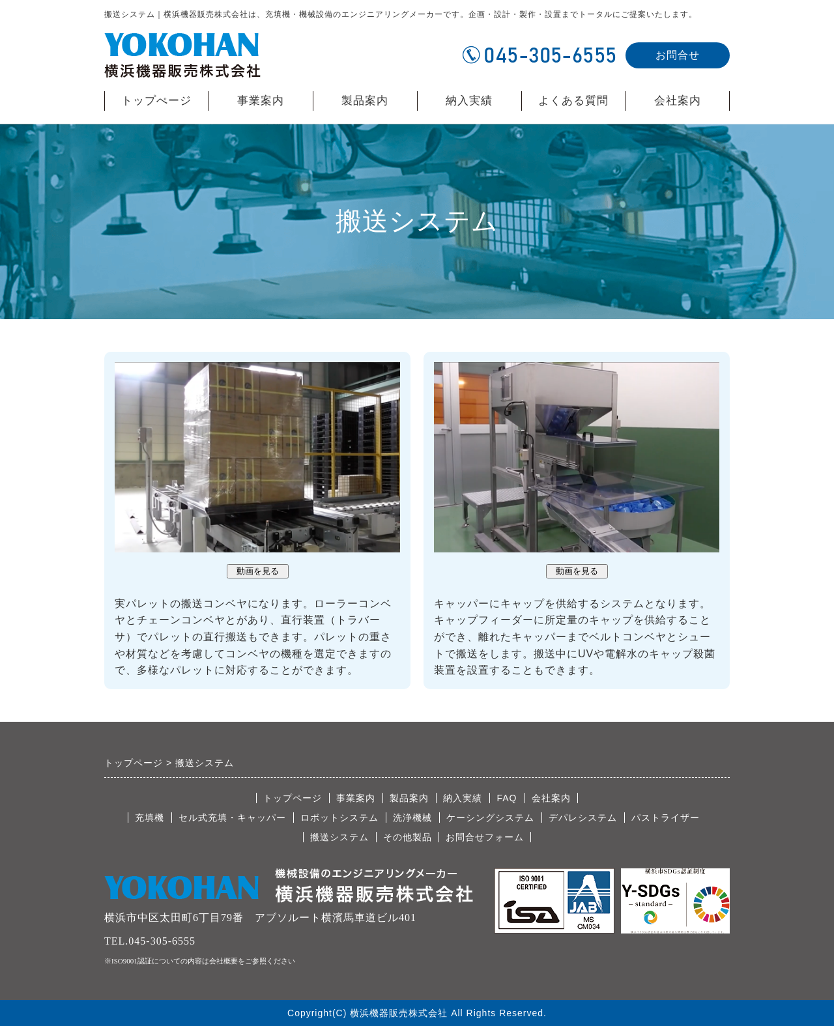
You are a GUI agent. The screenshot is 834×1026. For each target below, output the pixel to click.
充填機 (149, 817)
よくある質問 (573, 100)
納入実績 (469, 100)
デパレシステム (583, 817)
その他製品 (407, 837)
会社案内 (678, 102)
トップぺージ (156, 100)
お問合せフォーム (485, 837)
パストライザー (665, 817)
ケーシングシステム (490, 817)
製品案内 (365, 102)
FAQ (506, 798)
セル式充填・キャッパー (232, 817)
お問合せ (677, 55)
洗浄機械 (412, 817)
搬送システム (339, 837)
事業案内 (260, 100)
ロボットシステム (339, 817)
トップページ (292, 798)
